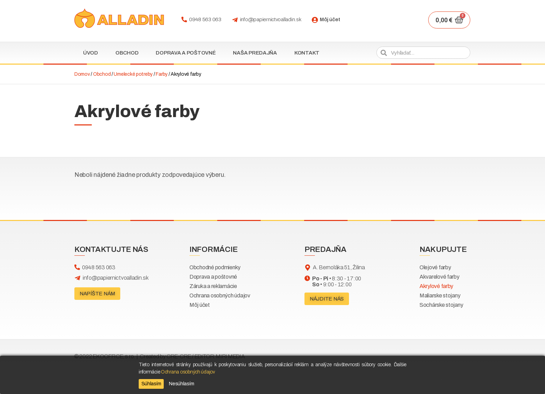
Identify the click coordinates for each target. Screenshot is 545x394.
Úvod (90, 53)
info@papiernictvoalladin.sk (270, 19)
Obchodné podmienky (215, 267)
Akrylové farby (436, 286)
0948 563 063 (205, 19)
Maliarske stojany (440, 295)
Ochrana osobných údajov (219, 295)
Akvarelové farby (439, 277)
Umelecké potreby (133, 74)
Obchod (126, 53)
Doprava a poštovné (185, 53)
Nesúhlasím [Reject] (181, 383)
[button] (97, 293)
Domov (82, 74)
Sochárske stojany (441, 305)
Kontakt (306, 53)
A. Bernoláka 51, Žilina (339, 267)
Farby (162, 74)
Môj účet (330, 19)
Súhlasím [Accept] (151, 383)
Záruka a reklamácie (213, 286)
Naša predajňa (255, 53)
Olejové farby (435, 267)
